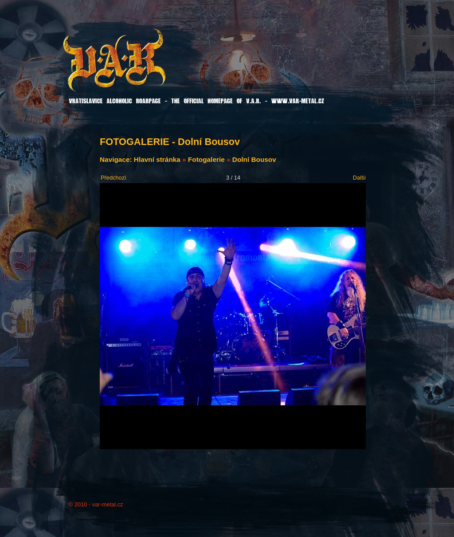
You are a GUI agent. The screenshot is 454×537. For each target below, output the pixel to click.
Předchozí (113, 177)
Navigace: (117, 159)
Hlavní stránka (157, 159)
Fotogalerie (206, 159)
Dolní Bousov (254, 159)
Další (359, 177)
